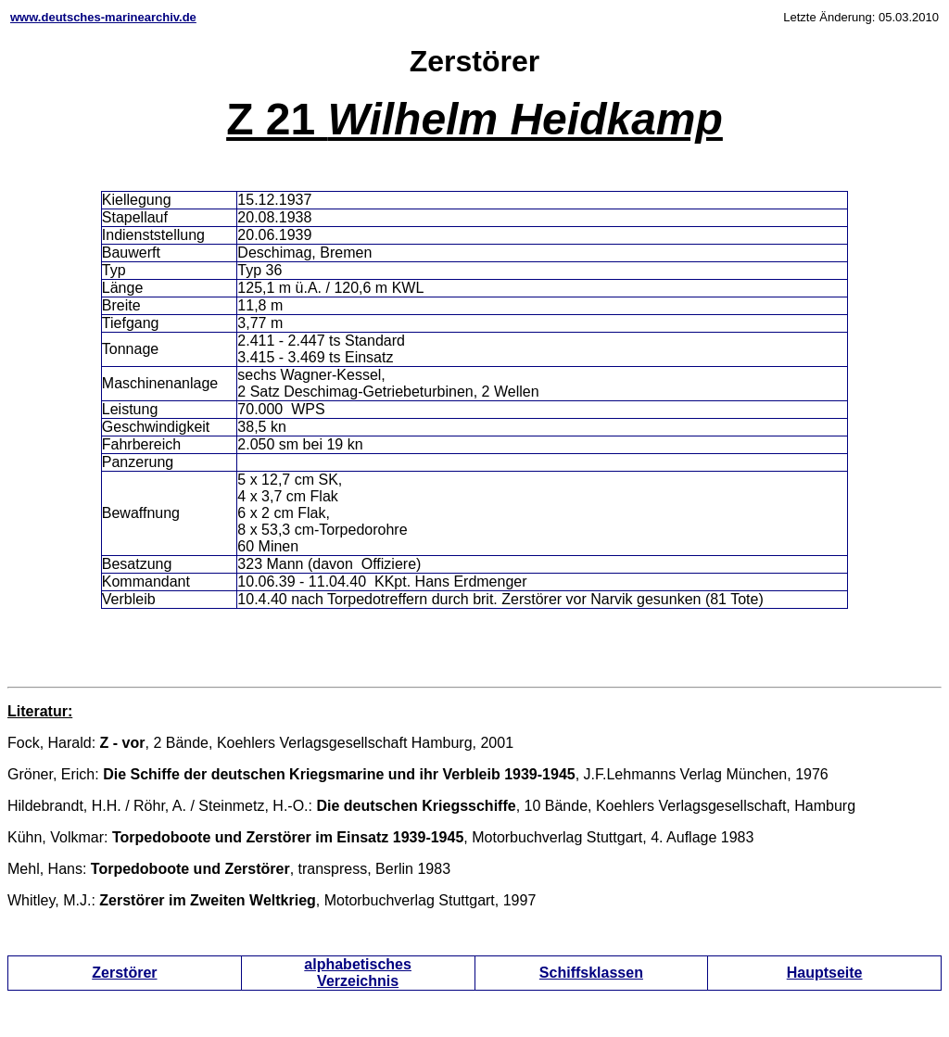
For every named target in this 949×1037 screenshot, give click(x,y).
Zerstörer (124, 972)
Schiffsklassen (591, 972)
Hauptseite (825, 972)
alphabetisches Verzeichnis (357, 972)
